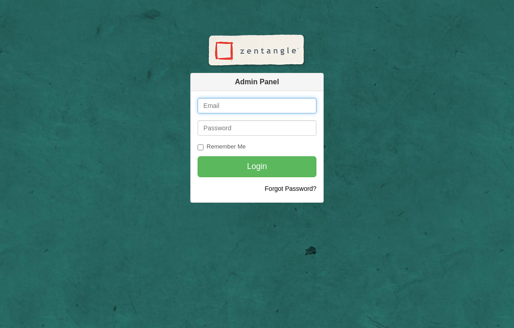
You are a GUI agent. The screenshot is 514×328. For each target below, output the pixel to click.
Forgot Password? (291, 188)
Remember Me (222, 146)
